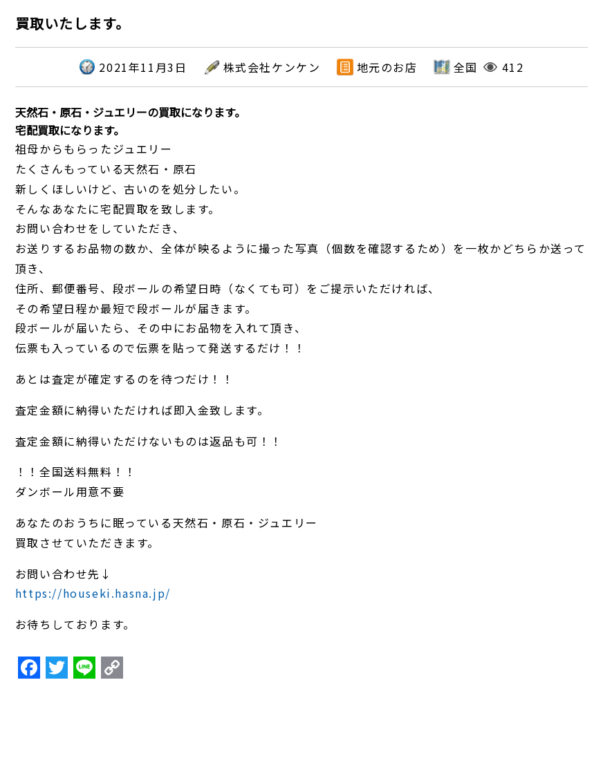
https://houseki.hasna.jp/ (93, 593)
